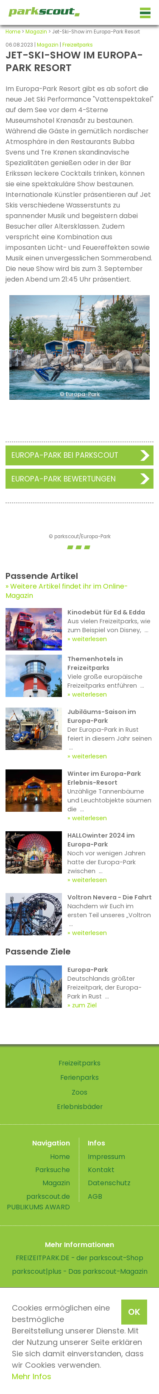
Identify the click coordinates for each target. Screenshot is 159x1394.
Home (13, 31)
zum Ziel (84, 1005)
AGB (95, 1196)
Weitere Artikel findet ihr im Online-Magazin (67, 590)
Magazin (36, 31)
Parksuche (52, 1170)
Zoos (79, 1092)
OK (134, 1312)
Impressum (106, 1157)
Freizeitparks (77, 44)
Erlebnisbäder (80, 1107)
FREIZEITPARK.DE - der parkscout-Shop (79, 1258)
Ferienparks (79, 1077)
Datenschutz (109, 1183)
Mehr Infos (31, 1376)
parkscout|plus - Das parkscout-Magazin (80, 1271)
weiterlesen (89, 639)
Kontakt (101, 1170)
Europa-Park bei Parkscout (64, 455)
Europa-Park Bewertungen (63, 479)
